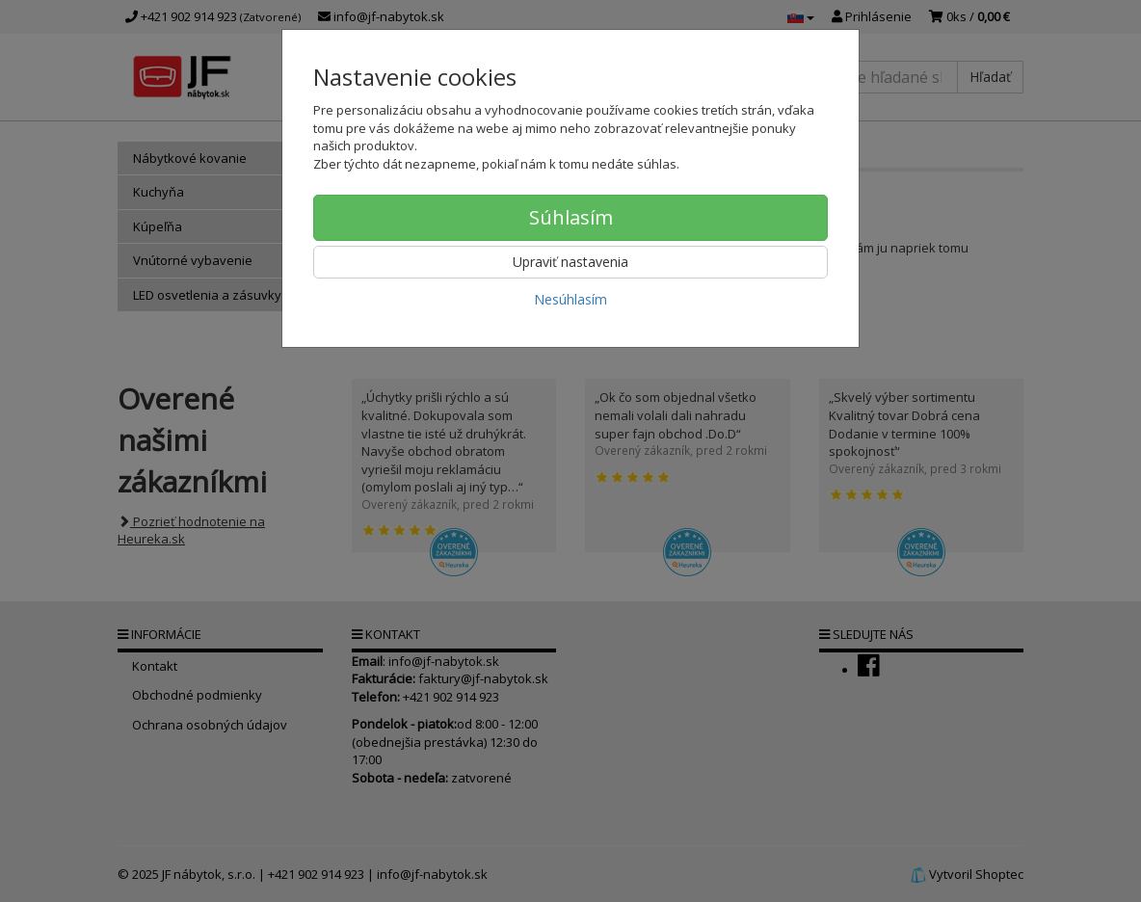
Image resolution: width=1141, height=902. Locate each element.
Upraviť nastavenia (570, 261)
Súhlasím (571, 217)
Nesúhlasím (570, 299)
